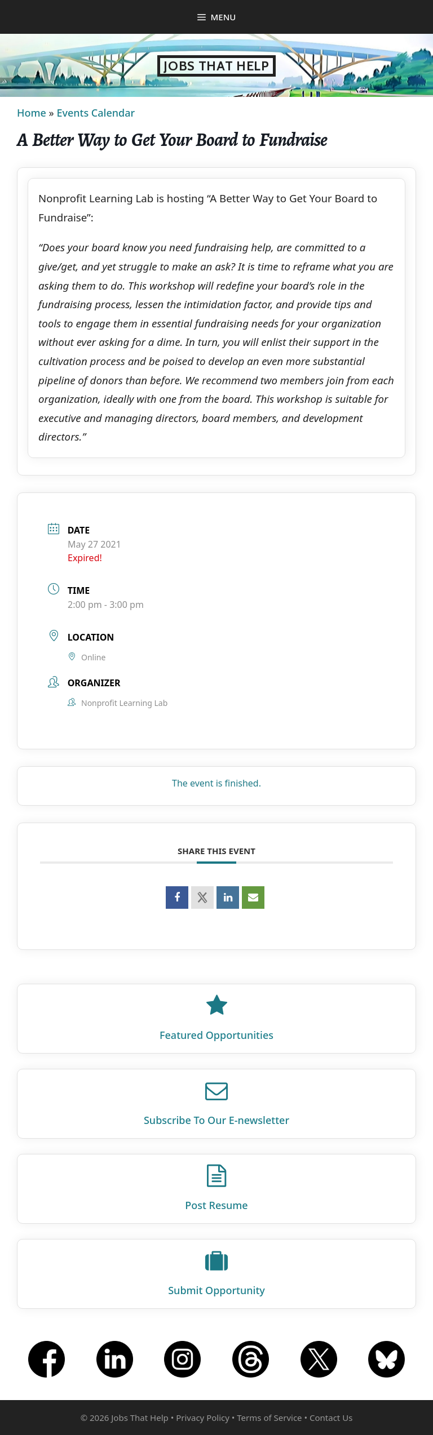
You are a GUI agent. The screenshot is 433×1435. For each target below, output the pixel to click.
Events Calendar (95, 112)
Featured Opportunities (216, 1035)
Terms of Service (269, 1417)
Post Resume (216, 1205)
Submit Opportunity (216, 1290)
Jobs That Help (216, 66)
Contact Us (331, 1417)
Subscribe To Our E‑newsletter (216, 1120)
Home (31, 112)
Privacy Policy (202, 1417)
